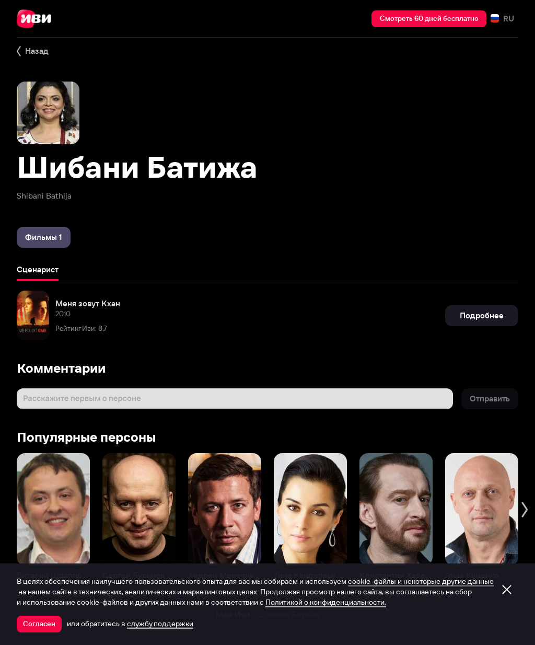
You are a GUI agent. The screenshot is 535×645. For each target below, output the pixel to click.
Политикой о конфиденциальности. (325, 602)
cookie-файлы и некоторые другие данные (421, 581)
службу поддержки (160, 623)
